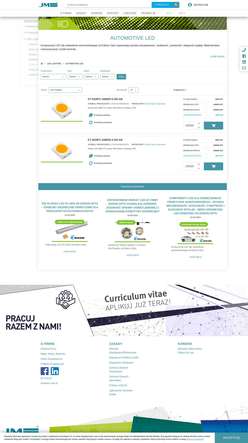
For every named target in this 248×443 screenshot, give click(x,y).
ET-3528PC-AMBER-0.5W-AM (105, 140)
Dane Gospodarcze (51, 359)
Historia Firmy (48, 348)
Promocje (148, 13)
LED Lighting (34, 39)
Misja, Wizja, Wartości (53, 353)
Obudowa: (105, 71)
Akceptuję (231, 437)
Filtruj (121, 76)
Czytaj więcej (70, 251)
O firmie (65, 13)
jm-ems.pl (46, 378)
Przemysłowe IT (36, 32)
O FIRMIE (48, 344)
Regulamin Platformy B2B (123, 357)
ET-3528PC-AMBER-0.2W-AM (105, 99)
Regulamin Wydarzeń (121, 362)
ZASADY (115, 344)
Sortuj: (44, 90)
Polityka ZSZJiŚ (118, 385)
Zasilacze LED (36, 74)
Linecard (130, 13)
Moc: (70, 71)
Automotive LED (37, 64)
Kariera (96, 13)
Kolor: (87, 71)
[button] (105, 115)
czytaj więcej (217, 56)
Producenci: (46, 71)
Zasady (81, 13)
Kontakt (113, 13)
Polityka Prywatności (52, 364)
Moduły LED (35, 54)
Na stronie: (122, 90)
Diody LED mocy (37, 49)
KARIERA (185, 344)
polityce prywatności (195, 439)
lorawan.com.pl (49, 383)
